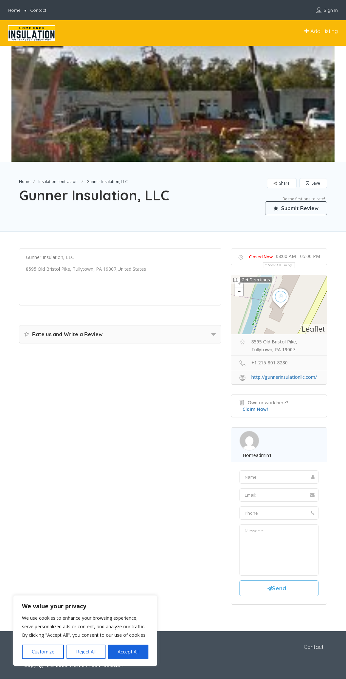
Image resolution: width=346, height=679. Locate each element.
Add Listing (321, 31)
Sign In (331, 10)
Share (282, 183)
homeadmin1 (257, 455)
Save (313, 183)
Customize (43, 652)
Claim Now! (255, 409)
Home (14, 10)
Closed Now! (261, 257)
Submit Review (295, 208)
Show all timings (280, 265)
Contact (38, 10)
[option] (173, 104)
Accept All (128, 652)
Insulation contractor (57, 181)
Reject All (86, 652)
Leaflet (313, 329)
